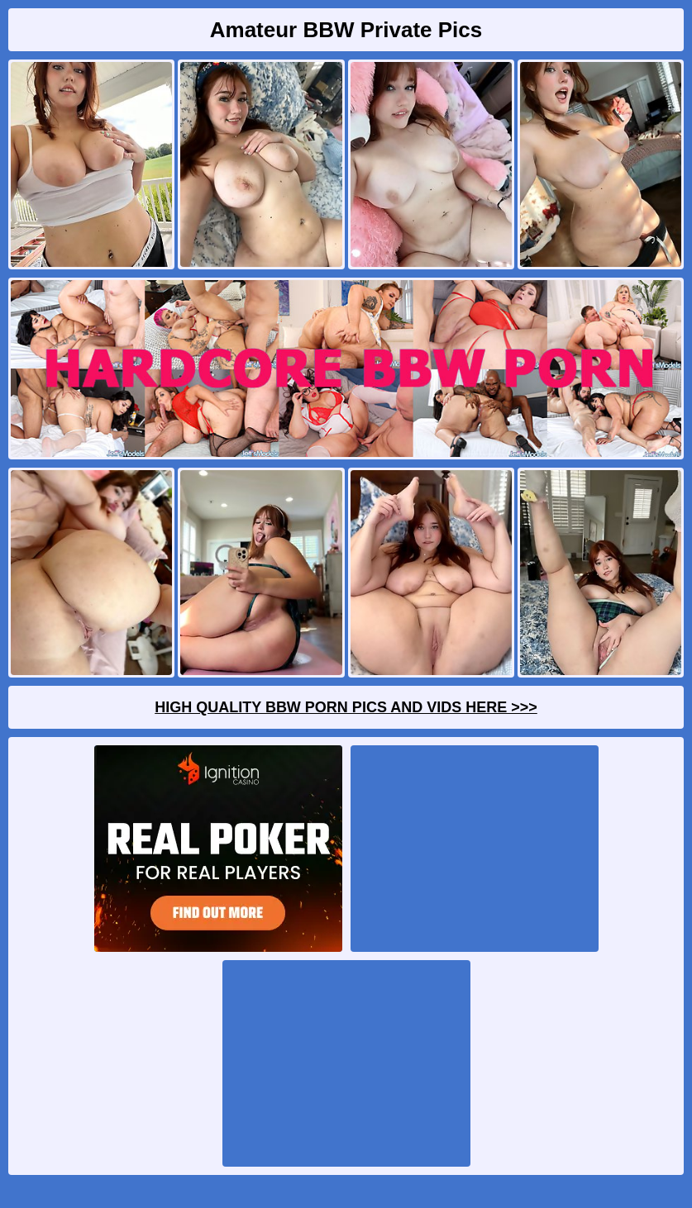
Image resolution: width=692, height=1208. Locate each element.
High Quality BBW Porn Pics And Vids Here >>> (346, 707)
